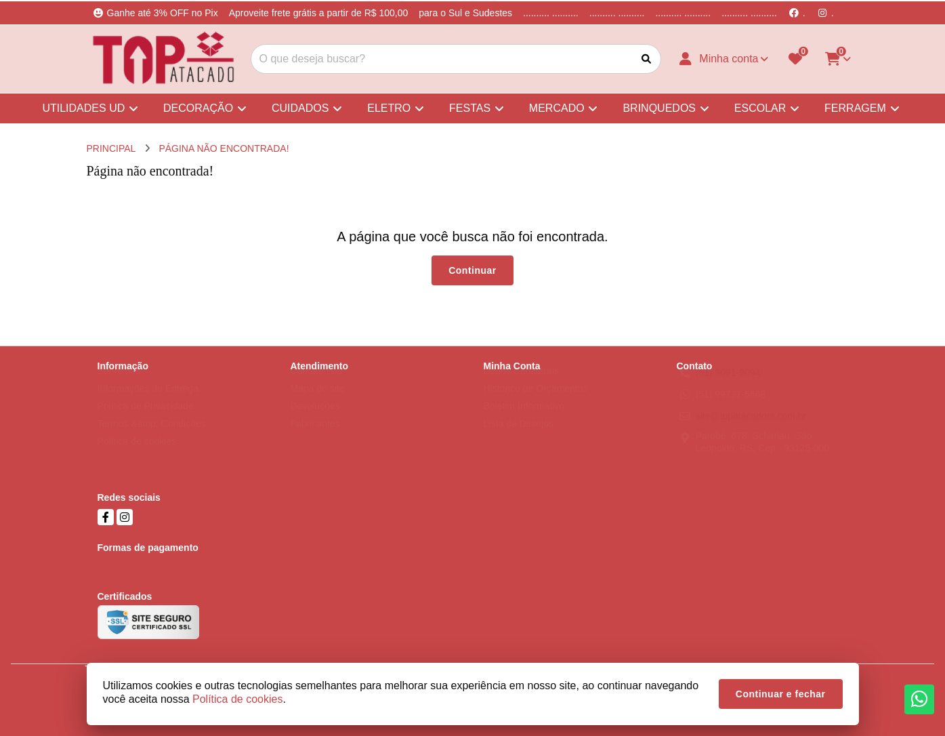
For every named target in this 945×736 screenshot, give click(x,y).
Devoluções (315, 418)
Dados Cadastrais (521, 383)
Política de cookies (137, 454)
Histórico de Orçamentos (536, 401)
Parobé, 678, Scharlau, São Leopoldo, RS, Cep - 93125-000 (763, 454)
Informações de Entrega (148, 401)
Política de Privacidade (146, 418)
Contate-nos (316, 383)
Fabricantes (315, 436)
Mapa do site (318, 401)
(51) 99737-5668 (731, 407)
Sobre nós (119, 383)
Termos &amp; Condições (152, 436)
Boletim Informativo (524, 418)
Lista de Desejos (519, 436)
